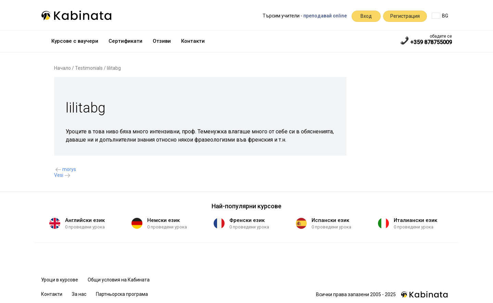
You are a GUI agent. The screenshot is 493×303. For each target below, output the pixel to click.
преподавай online (325, 15)
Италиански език (415, 220)
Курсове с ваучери (74, 41)
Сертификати (125, 41)
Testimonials (89, 68)
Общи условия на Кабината (119, 279)
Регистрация (405, 16)
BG (440, 16)
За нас (79, 294)
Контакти (193, 41)
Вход (366, 16)
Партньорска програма (122, 294)
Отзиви (162, 41)
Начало (62, 68)
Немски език (163, 220)
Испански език (330, 220)
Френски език (247, 220)
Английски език (85, 220)
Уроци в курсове (59, 279)
